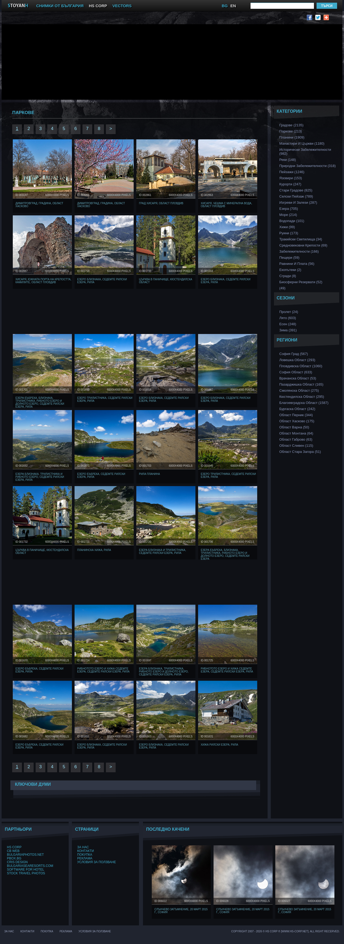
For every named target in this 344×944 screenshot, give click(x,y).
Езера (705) (288, 209)
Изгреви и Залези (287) (298, 202)
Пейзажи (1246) (291, 172)
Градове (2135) (291, 125)
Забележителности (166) (299, 251)
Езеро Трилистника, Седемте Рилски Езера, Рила (104, 399)
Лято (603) (287, 318)
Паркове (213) (290, 131)
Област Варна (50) (294, 427)
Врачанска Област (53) (297, 378)
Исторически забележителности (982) (305, 152)
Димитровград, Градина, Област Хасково (39, 205)
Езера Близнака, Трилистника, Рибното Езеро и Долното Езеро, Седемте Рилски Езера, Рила (164, 671)
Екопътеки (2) (290, 270)
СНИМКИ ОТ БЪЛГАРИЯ (60, 5)
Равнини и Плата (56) (296, 264)
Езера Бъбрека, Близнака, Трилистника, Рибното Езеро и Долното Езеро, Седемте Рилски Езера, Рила (39, 402)
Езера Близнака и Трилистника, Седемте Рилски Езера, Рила (162, 551)
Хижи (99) (287, 227)
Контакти (85, 851)
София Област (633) (295, 372)
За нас (83, 847)
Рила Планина (149, 474)
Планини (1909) (291, 137)
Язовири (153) (290, 178)
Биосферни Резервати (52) (300, 282)
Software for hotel (25, 869)
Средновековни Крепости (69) (303, 245)
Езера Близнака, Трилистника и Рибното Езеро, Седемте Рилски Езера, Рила (39, 477)
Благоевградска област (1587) (304, 403)
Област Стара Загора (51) (300, 452)
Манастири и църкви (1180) (301, 143)
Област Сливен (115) (296, 446)
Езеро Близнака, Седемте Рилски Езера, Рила (102, 281)
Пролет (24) (288, 312)
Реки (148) (287, 160)
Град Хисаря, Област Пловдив (161, 203)
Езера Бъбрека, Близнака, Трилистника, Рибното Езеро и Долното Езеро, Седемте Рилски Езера (225, 554)
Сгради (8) (287, 276)
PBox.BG (14, 858)
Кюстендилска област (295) (301, 397)
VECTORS (122, 5)
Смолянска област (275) (299, 390)
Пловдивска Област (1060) (300, 366)
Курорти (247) (290, 184)
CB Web (13, 851)
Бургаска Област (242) (297, 409)
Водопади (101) (291, 221)
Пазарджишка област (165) (301, 384)
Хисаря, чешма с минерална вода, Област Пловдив (226, 205)
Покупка (84, 855)
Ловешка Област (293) (297, 360)
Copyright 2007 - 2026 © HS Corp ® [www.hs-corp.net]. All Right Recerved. (285, 931)
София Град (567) (293, 354)
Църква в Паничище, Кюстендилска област (165, 281)
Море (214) (288, 215)
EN (233, 5)
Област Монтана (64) (296, 433)
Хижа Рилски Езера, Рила (219, 744)
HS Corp (14, 847)
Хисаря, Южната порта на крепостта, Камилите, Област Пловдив (43, 281)
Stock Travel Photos (26, 873)
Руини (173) (288, 233)
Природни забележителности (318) (307, 166)
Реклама (84, 858)
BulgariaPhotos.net (25, 855)
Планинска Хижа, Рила (94, 550)
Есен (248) (287, 324)
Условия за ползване (96, 862)
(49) (282, 288)
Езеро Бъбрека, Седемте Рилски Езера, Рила (101, 475)
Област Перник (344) (296, 415)
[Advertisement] (100, 61)
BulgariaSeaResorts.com (30, 866)
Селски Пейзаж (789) (296, 196)
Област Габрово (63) (295, 439)
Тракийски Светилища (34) (300, 239)
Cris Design (17, 862)
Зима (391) (288, 330)
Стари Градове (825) (295, 190)
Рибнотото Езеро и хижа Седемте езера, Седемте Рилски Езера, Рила (103, 670)
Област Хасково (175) (296, 421)
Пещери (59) (289, 258)
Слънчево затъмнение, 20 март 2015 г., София (181, 911)
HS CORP (98, 5)
